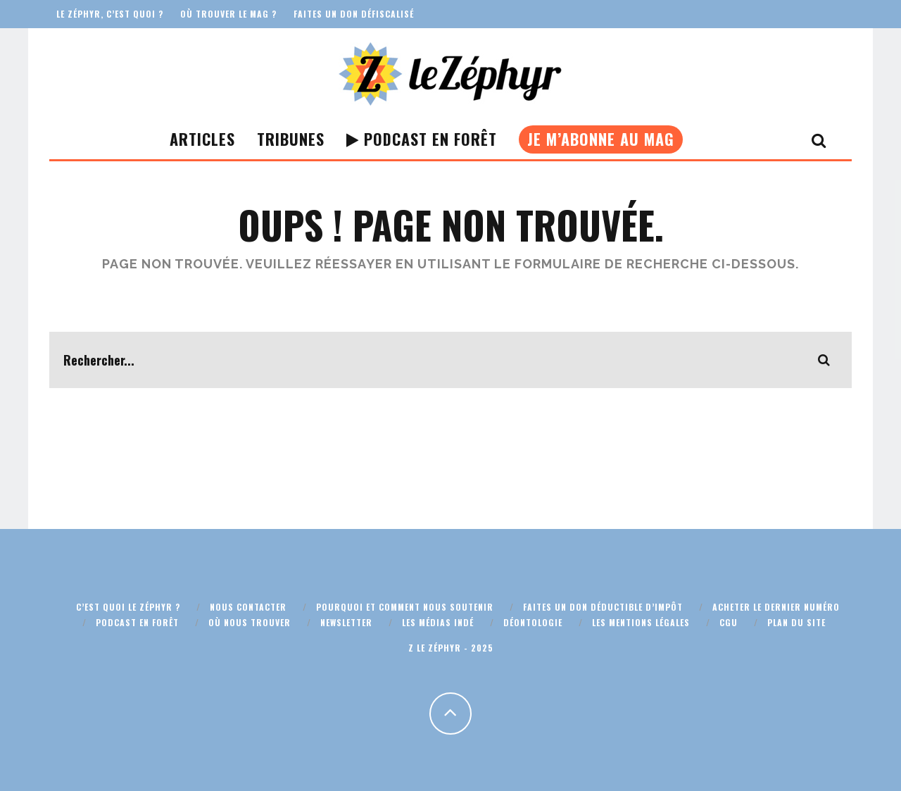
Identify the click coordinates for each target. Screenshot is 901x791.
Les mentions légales (641, 622)
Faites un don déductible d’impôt (603, 607)
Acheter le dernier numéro (776, 607)
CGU (728, 622)
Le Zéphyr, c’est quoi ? (109, 14)
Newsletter (346, 622)
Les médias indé (438, 622)
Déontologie (532, 622)
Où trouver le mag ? (228, 14)
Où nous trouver (249, 622)
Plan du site (796, 622)
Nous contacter (248, 607)
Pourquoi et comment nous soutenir (404, 607)
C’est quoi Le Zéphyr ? (128, 607)
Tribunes (291, 138)
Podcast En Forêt (421, 138)
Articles (202, 138)
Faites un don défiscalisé (354, 14)
